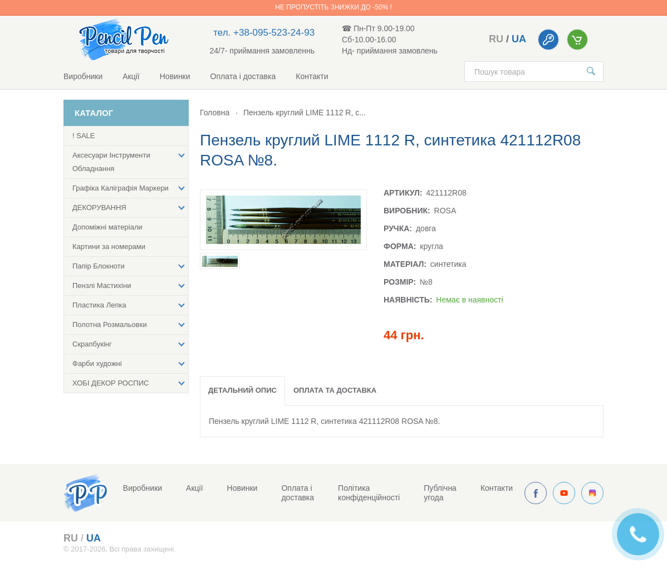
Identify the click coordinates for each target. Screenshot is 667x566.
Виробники (82, 76)
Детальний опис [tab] (242, 390)
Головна (214, 112)
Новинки (175, 76)
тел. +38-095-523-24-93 (264, 32)
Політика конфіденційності (369, 493)
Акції (130, 76)
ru (496, 39)
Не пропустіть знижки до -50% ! (333, 7)
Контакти (312, 76)
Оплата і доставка (243, 76)
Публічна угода (440, 493)
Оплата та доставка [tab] (334, 390)
